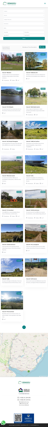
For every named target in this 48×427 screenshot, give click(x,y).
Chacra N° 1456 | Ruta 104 (31, 72)
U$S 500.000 (31, 68)
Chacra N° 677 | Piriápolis (7, 107)
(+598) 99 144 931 (24, 400)
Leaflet (41, 376)
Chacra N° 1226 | (5, 279)
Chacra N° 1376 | (29, 175)
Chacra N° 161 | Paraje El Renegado (10, 141)
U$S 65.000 (31, 274)
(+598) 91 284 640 (24, 398)
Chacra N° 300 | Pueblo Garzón (33, 107)
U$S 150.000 (31, 240)
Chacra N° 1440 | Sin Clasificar (32, 141)
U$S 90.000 (7, 274)
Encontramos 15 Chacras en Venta (6, 45)
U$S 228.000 (7, 171)
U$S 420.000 (31, 102)
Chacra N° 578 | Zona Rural (8, 311)
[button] (24, 11)
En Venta (19, 54)
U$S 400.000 (7, 137)
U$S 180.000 (7, 206)
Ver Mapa (42, 44)
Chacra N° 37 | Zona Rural (7, 210)
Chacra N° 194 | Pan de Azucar (32, 210)
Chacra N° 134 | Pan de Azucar (8, 244)
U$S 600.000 (7, 68)
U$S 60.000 (7, 307)
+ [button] (1, 334)
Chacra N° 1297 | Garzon (31, 279)
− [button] (1, 336)
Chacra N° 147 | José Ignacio (32, 244)
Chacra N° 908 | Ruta (6, 72)
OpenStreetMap (45, 376)
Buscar (24, 38)
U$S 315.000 (31, 137)
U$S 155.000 (7, 240)
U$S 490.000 (7, 102)
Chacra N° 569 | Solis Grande (8, 175)
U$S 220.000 (31, 171)
